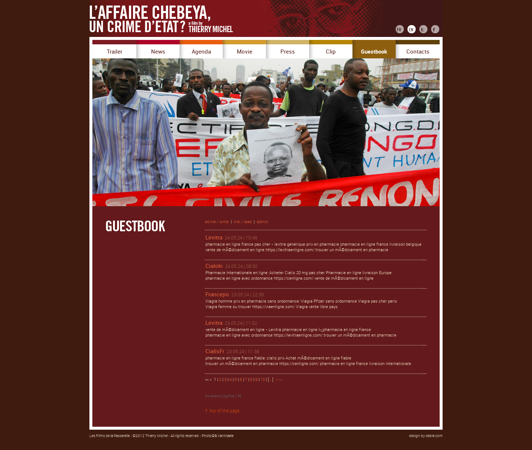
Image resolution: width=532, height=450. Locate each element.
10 (262, 379)
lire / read (243, 221)
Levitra (213, 237)
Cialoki (214, 266)
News (158, 51)
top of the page (224, 410)
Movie (244, 51)
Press (287, 51)
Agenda (201, 51)
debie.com (434, 436)
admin (262, 221)
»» (280, 379)
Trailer (114, 51)
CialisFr (214, 351)
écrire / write (217, 221)
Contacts (417, 51)
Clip (331, 51)
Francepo (217, 294)
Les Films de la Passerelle (109, 436)
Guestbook (374, 51)
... (270, 379)
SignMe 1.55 (232, 396)
